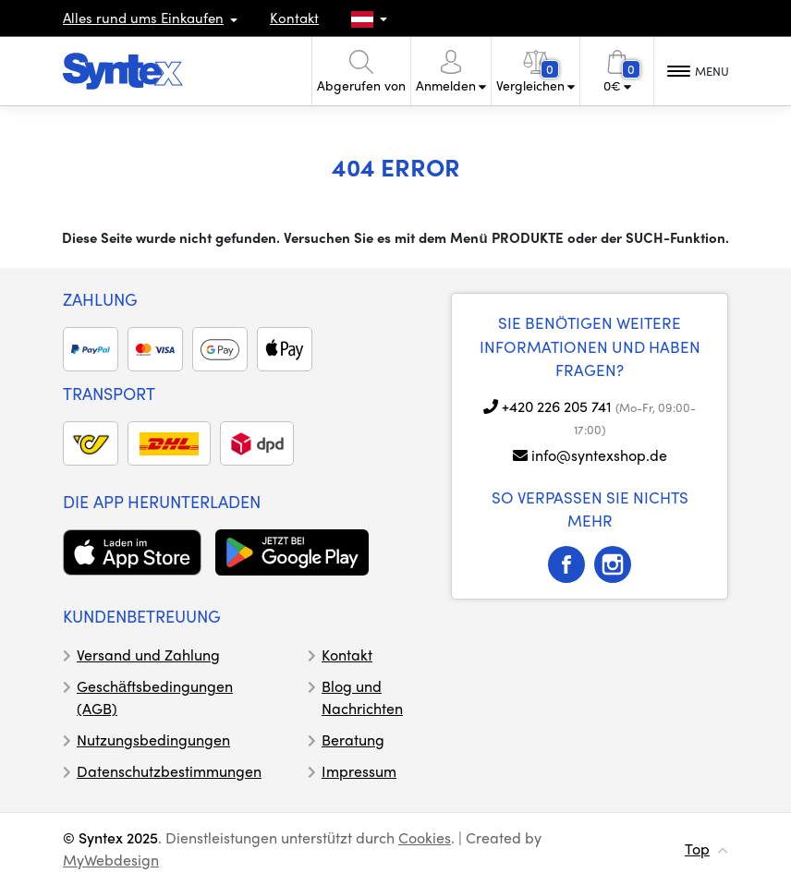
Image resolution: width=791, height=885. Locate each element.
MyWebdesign (111, 859)
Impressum (359, 771)
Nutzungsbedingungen (153, 739)
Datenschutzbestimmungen (169, 771)
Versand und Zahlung (148, 654)
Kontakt (294, 17)
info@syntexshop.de (599, 455)
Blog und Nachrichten (362, 697)
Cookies (424, 837)
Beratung (353, 739)
